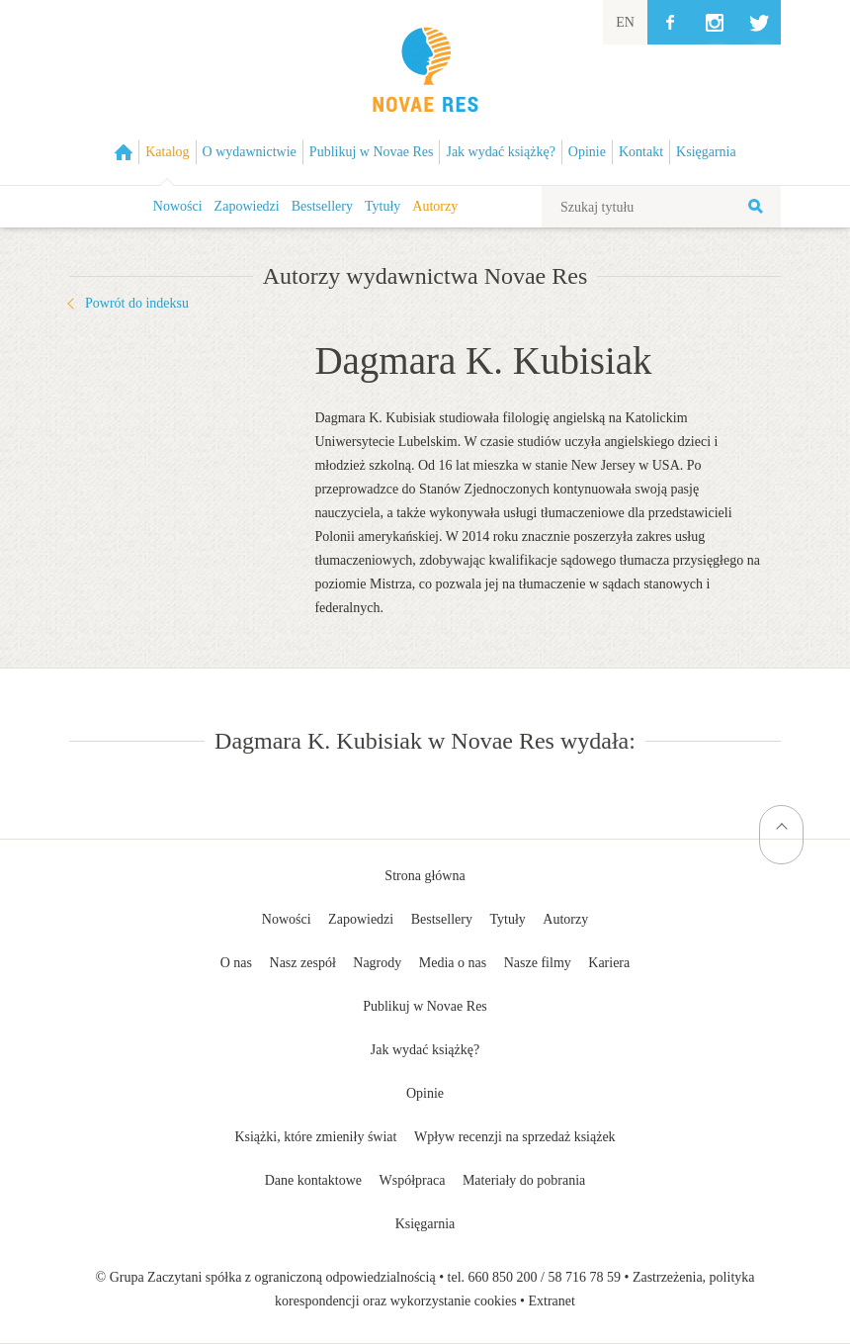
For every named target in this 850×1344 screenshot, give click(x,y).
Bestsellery (322, 206)
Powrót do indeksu (137, 303)
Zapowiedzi (247, 206)
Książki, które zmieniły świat (315, 1136)
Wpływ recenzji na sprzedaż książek (515, 1136)
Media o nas (452, 962)
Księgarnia (425, 1223)
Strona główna (424, 875)
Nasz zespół (303, 962)
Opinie (425, 1093)
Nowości (178, 206)
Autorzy (435, 206)
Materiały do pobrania (524, 1180)
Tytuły (382, 206)
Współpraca (413, 1180)
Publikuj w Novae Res (425, 1006)
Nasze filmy (537, 962)
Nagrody (377, 962)
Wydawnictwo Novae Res (425, 92)
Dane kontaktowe (313, 1180)
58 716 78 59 (584, 1277)
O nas (236, 962)
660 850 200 (503, 1277)
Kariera (609, 962)
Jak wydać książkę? (425, 1049)
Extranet (552, 1301)
